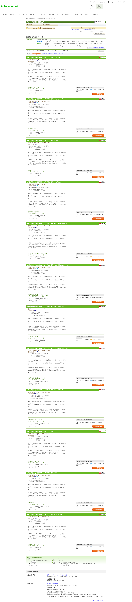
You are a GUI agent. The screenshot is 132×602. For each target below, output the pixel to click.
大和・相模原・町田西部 (49, 18)
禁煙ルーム (49, 50)
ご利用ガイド (95, 2)
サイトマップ (103, 2)
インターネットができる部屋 (61, 50)
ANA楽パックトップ (31, 18)
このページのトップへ (100, 600)
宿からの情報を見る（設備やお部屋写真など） (84, 29)
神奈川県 (39, 18)
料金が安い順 (45, 53)
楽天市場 (119, 2)
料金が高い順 (52, 53)
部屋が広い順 (59, 53)
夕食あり (42, 50)
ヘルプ (89, 2)
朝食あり (35, 50)
